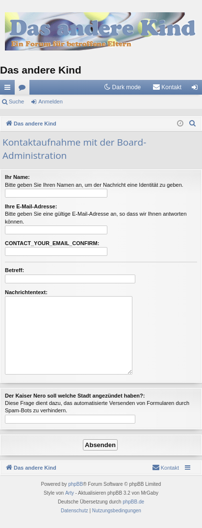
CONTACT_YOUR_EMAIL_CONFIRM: (52, 243)
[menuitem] (167, 87)
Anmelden (50, 101)
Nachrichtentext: (26, 292)
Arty (69, 493)
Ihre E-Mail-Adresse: (31, 206)
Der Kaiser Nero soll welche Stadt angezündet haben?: (75, 396)
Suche (16, 101)
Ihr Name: (17, 177)
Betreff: (14, 270)
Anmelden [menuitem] (197, 89)
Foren (24, 89)
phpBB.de (133, 501)
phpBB (75, 484)
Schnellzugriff (9, 89)
